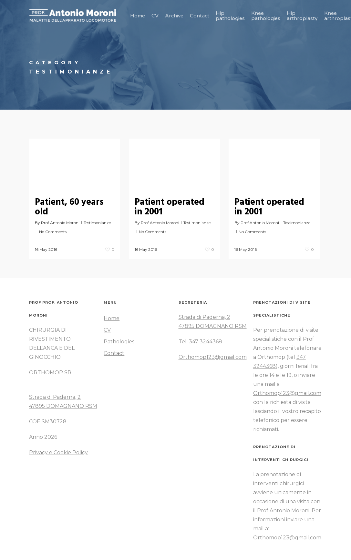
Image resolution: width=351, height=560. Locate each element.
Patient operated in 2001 (169, 207)
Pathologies (119, 342)
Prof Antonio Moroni (60, 222)
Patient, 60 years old (69, 207)
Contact (114, 353)
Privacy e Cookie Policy (58, 452)
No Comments (53, 231)
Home (111, 318)
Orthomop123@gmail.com (213, 357)
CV (107, 330)
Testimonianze (97, 222)
